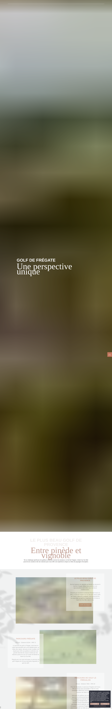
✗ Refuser (105, 703)
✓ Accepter (94, 703)
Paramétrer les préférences (100, 706)
